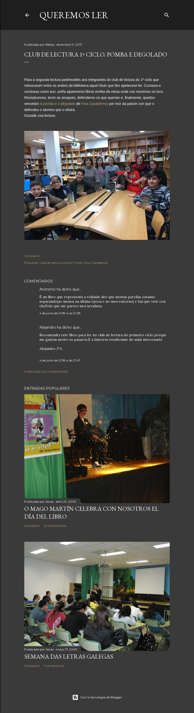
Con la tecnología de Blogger (97, 697)
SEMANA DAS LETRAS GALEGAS (68, 656)
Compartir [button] (32, 256)
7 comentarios (54, 666)
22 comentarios (55, 526)
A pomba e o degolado (57, 104)
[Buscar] (167, 14)
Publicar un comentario (46, 372)
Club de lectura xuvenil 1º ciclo (61, 263)
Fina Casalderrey (94, 104)
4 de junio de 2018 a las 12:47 (59, 360)
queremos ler (73, 15)
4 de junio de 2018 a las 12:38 (60, 313)
